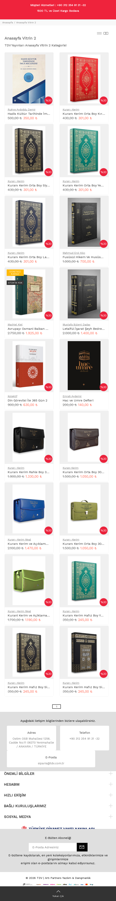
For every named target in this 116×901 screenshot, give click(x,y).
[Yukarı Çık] (58, 893)
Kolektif (12, 396)
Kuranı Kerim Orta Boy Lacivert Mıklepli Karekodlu (46, 257)
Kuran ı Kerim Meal (19, 539)
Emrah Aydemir (72, 396)
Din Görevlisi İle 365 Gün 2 (27, 400)
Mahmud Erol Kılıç (74, 252)
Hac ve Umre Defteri (78, 400)
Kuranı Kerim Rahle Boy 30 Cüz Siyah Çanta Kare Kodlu (50, 472)
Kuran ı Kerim (71, 109)
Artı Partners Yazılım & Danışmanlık (67, 877)
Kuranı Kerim (71, 467)
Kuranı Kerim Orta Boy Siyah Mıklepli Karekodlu (44, 185)
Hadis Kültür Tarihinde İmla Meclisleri (37, 114)
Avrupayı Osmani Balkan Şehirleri (33, 329)
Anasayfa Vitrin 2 (26, 22)
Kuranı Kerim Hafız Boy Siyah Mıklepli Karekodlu (45, 687)
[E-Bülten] (82, 847)
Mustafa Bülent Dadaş (76, 324)
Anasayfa (7, 22)
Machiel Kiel (15, 324)
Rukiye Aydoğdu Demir (22, 109)
